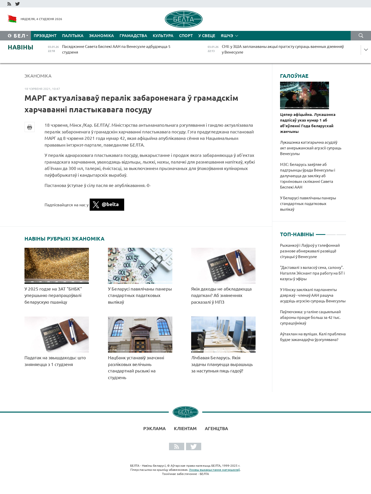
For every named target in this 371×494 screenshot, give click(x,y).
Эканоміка (101, 35)
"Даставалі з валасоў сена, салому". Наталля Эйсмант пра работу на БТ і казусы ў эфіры (312, 273)
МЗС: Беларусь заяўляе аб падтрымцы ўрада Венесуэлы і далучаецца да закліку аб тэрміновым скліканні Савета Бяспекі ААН (307, 175)
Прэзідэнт (45, 35)
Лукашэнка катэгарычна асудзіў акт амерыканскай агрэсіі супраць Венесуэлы (310, 148)
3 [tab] (341, 232)
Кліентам (185, 428)
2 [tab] (331, 232)
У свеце (206, 35)
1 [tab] (320, 232)
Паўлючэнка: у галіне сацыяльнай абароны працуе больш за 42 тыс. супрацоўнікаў (310, 317)
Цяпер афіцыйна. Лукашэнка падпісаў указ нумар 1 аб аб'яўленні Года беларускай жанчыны (307, 123)
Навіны (20, 47)
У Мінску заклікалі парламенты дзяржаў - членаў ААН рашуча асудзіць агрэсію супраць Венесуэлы (313, 295)
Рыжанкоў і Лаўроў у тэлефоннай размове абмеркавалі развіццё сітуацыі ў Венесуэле (310, 251)
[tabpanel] (313, 295)
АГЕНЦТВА (216, 428)
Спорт (186, 35)
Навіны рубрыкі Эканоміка (64, 238)
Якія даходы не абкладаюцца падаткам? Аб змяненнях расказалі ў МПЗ (221, 295)
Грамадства (133, 35)
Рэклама (154, 428)
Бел (20, 36)
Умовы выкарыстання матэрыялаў (214, 469)
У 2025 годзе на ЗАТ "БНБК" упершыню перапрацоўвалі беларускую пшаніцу (53, 295)
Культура (163, 35)
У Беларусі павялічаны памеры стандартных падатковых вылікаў (140, 295)
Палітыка (72, 35)
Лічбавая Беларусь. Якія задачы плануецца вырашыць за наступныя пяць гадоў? (222, 364)
